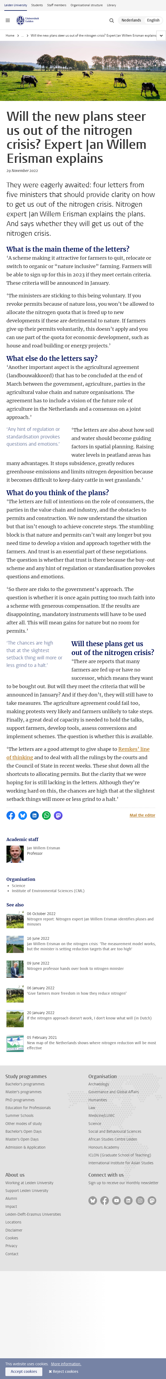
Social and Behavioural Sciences (114, 1131)
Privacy (11, 1245)
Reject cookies (65, 1371)
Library (111, 5)
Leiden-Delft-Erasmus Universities (33, 1214)
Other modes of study (23, 1123)
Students (37, 5)
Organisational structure (87, 5)
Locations (13, 1222)
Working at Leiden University (29, 1182)
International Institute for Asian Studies (120, 1163)
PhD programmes (19, 1100)
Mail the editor (142, 815)
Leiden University (15, 5)
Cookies (11, 1238)
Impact (11, 1206)
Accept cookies (24, 1371)
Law (91, 1107)
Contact (11, 1254)
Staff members (56, 5)
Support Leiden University (26, 1190)
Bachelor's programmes (24, 1084)
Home (10, 35)
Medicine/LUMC (101, 1115)
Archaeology (98, 1084)
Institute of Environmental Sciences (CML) (48, 890)
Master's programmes (23, 1092)
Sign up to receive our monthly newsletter (123, 1182)
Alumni (11, 1198)
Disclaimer (13, 1230)
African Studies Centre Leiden (112, 1139)
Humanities (97, 1100)
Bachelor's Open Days (23, 1131)
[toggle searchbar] (111, 20)
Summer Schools (19, 1115)
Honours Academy (103, 1147)
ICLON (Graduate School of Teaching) (119, 1155)
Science (18, 885)
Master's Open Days (22, 1139)
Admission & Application (25, 1147)
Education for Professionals (28, 1107)
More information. (66, 1364)
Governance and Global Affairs (113, 1092)
